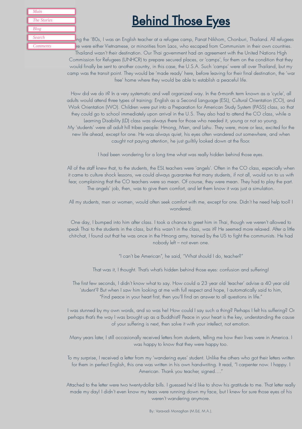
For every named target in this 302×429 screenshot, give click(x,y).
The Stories (42, 20)
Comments (42, 46)
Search (39, 37)
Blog (37, 28)
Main (37, 11)
